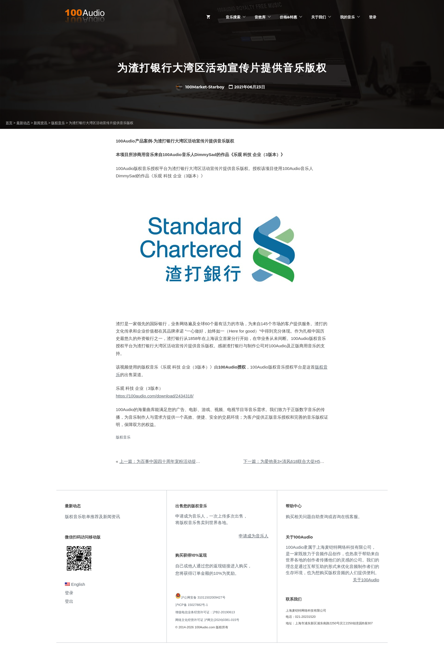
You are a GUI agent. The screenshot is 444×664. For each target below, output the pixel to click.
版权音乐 (123, 437)
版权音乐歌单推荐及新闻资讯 (92, 516)
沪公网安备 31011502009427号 (203, 597)
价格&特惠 (288, 17)
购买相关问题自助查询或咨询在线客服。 (324, 516)
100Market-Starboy (200, 87)
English (75, 584)
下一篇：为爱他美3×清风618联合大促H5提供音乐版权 (294, 461)
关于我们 (318, 17)
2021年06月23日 (249, 87)
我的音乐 (347, 17)
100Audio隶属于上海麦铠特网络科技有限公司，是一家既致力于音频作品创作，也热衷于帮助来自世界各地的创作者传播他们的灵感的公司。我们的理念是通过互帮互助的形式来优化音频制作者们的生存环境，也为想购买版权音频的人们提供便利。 (332, 560)
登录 (372, 17)
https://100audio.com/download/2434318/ (154, 395)
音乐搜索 (233, 17)
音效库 (260, 17)
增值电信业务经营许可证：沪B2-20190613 (205, 612)
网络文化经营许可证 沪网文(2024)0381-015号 (207, 620)
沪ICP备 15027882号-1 (191, 604)
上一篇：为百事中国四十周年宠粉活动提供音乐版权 (168, 461)
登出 (69, 601)
